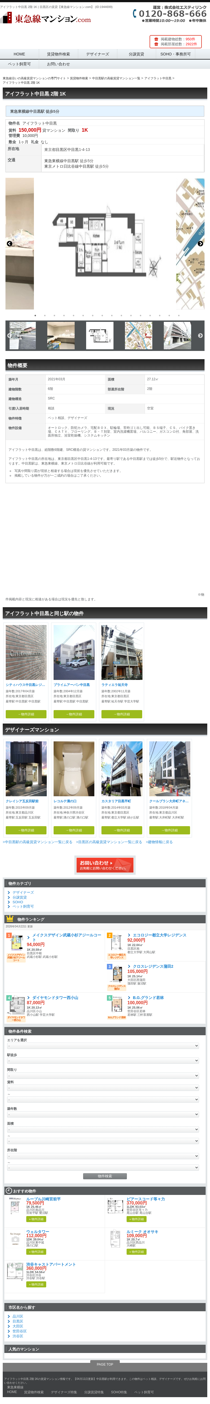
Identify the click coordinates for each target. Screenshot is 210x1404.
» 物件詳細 (36, 1219)
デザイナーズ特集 (64, 1392)
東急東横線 (53, 161)
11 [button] (131, 315)
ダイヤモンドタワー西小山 (55, 997)
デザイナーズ (97, 54)
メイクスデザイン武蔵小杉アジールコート (66, 937)
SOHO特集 (119, 1392)
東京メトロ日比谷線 (61, 166)
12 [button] (140, 315)
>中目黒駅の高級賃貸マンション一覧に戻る (37, 842)
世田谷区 (20, 1331)
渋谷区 (18, 1336)
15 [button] (169, 315)
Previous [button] (9, 243)
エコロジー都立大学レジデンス (159, 935)
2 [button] (45, 315)
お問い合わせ (58, 64)
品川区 (18, 1316)
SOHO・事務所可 (176, 54)
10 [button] (121, 315)
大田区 (18, 1326)
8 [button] (102, 315)
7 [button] (92, 315)
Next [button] (200, 243)
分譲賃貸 (136, 54)
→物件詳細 (26, 714)
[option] (105, 243)
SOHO (18, 902)
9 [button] (112, 315)
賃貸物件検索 (58, 54)
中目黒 (73, 149)
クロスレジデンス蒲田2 (153, 966)
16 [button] (179, 315)
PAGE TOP (105, 1364)
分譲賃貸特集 (94, 1392)
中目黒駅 (71, 161)
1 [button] (35, 315)
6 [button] (83, 315)
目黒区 (61, 149)
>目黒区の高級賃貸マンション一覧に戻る (109, 842)
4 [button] (64, 315)
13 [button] (150, 315)
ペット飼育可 (19, 64)
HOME (19, 54)
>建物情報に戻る (159, 842)
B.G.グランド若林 (148, 997)
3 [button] (54, 315)
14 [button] (159, 315)
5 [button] (73, 315)
